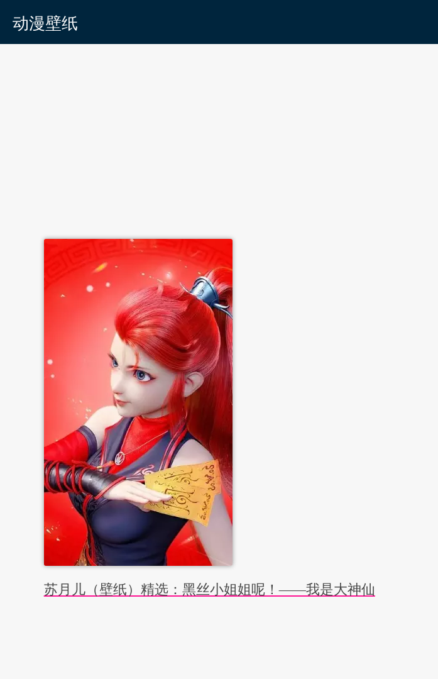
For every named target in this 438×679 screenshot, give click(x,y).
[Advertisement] (219, 138)
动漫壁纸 (45, 23)
